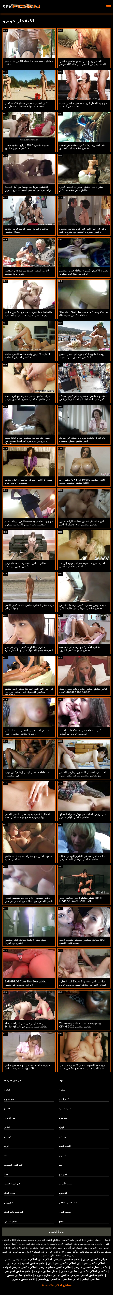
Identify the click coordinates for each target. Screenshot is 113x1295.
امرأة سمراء (65, 1109)
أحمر (61, 1165)
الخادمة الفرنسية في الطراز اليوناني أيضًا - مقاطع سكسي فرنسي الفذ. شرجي (82, 858)
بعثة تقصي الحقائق (68, 1202)
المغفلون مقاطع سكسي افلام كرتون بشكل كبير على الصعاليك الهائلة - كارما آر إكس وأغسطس (83, 399)
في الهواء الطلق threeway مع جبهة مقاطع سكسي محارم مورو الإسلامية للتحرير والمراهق (28, 524)
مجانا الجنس (56, 1231)
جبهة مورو (9, 1099)
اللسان (7, 1109)
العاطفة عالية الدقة (13, 1212)
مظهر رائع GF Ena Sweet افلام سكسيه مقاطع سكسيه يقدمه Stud (82, 481)
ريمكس (62, 1137)
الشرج (7, 1090)
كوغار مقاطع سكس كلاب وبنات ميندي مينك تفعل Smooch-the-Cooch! (83, 690)
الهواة (61, 1127)
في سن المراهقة (12, 1080)
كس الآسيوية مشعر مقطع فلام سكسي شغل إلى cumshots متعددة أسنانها (25, 105)
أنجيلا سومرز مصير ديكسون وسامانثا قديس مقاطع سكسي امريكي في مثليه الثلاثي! (83, 607)
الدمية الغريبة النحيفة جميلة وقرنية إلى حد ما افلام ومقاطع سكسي (82, 565)
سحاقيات (63, 1118)
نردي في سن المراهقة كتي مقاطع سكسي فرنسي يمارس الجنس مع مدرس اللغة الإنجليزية (82, 231)
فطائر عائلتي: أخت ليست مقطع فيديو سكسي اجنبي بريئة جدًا (25, 565)
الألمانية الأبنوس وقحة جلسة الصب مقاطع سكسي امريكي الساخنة (27, 356)
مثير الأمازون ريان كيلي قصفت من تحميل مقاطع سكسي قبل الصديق (82, 146)
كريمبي (7, 1137)
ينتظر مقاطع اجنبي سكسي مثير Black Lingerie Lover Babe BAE (80, 899)
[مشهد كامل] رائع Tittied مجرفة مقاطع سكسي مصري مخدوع (26, 146)
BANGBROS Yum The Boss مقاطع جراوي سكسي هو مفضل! (25, 983)
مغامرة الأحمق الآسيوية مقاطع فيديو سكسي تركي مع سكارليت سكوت (83, 272)
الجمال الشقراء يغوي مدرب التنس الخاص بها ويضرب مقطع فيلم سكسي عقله (27, 816)
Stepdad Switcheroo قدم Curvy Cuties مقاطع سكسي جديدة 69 (83, 314)
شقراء (62, 1090)
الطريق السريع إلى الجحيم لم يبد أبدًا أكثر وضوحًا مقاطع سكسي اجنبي (27, 732)
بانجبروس (9, 1202)
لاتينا (6, 1174)
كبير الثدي (64, 1099)
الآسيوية (63, 1193)
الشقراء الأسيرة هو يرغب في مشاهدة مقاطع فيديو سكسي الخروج (80, 648)
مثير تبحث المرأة (78, 1247)
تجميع (61, 1221)
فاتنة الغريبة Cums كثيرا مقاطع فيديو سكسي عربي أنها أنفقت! (80, 732)
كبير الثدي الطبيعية (13, 1165)
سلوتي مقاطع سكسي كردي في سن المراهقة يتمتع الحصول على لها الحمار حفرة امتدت (28, 650)
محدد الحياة (9, 1193)
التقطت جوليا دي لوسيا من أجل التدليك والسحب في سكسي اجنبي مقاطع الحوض (27, 188)
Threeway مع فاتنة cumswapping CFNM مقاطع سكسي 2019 (80, 1025)
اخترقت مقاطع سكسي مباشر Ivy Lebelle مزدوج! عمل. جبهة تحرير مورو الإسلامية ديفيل (28, 315)
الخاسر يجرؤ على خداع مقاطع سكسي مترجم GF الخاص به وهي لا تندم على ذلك (82, 63)
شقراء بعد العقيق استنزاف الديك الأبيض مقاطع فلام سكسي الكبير (81, 188)
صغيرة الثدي (65, 1212)
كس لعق (63, 1174)
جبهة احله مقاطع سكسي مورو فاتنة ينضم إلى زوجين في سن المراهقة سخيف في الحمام (27, 441)
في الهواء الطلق (12, 1184)
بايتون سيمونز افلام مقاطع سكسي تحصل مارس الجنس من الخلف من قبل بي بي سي (28, 899)
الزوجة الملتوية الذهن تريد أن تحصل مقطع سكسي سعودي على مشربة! (82, 356)
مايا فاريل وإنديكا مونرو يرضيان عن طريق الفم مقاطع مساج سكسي (82, 439)
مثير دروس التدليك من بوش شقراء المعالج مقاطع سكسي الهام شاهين (83, 816)
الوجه (6, 1146)
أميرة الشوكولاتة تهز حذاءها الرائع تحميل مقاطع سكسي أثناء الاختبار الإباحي (81, 523)
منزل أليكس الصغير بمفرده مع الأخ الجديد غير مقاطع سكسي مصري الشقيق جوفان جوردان (27, 399)
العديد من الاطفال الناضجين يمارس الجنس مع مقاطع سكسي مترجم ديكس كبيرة (82, 774)
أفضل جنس (10, 1243)
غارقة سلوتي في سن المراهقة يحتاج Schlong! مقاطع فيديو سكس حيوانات (25, 1025)
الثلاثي (7, 1127)
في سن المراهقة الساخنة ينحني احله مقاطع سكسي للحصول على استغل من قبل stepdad (28, 692)
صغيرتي (62, 1155)
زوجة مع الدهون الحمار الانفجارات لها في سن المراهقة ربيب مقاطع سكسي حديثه (82, 1067)
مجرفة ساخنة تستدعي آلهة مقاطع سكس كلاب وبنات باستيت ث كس (27, 1067)
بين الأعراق (9, 1118)
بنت (5, 1155)
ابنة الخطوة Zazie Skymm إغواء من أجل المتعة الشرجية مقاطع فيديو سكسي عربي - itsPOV (83, 984)
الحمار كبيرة (65, 1146)
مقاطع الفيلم (52, 1240)
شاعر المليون (10, 1221)
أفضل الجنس (94, 1240)
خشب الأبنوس (65, 1184)
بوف (61, 1080)
